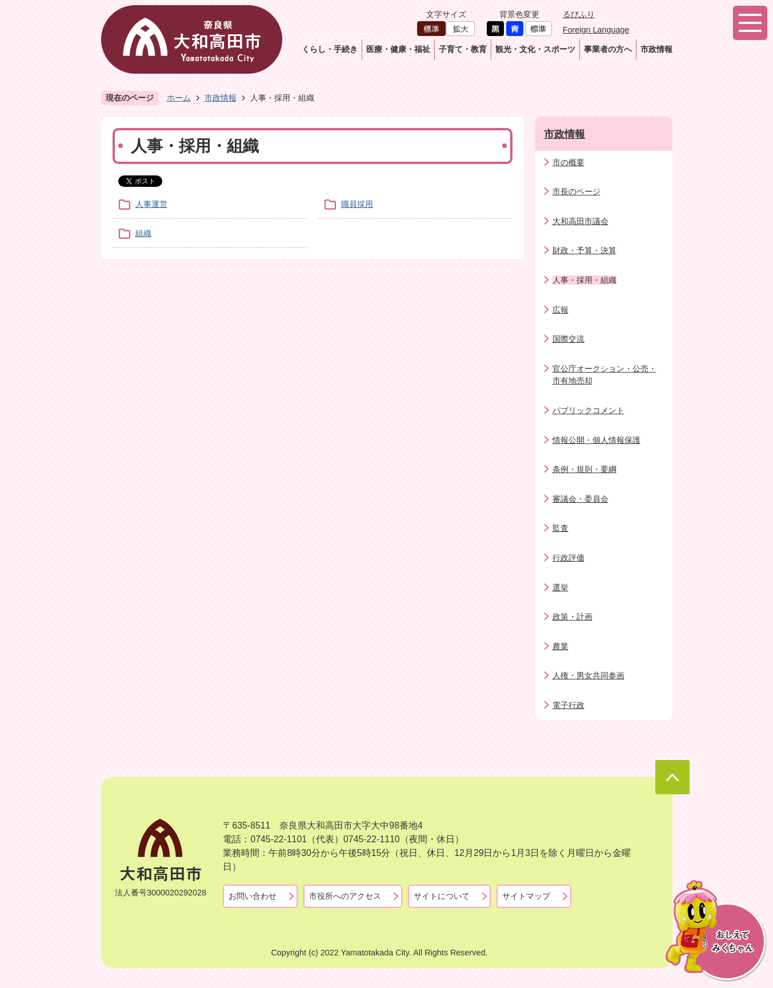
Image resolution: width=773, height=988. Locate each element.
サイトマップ (526, 896)
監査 (560, 528)
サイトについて (442, 896)
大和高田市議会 (580, 221)
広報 (560, 309)
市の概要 (568, 162)
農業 (560, 646)
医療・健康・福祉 (398, 49)
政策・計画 (572, 616)
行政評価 (568, 557)
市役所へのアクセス (345, 896)
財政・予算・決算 (584, 250)
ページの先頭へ (672, 777)
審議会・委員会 (580, 498)
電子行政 (568, 705)
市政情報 (656, 49)
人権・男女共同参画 (588, 675)
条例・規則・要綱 (584, 469)
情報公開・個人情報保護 (596, 440)
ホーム (179, 97)
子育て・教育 (463, 49)
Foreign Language (596, 29)
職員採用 (357, 204)
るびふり (579, 14)
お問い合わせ (253, 896)
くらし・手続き (330, 49)
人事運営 (151, 204)
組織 (143, 233)
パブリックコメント (588, 410)
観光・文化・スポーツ (535, 49)
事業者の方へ (608, 49)
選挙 (560, 587)
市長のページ (576, 191)
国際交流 (568, 338)
